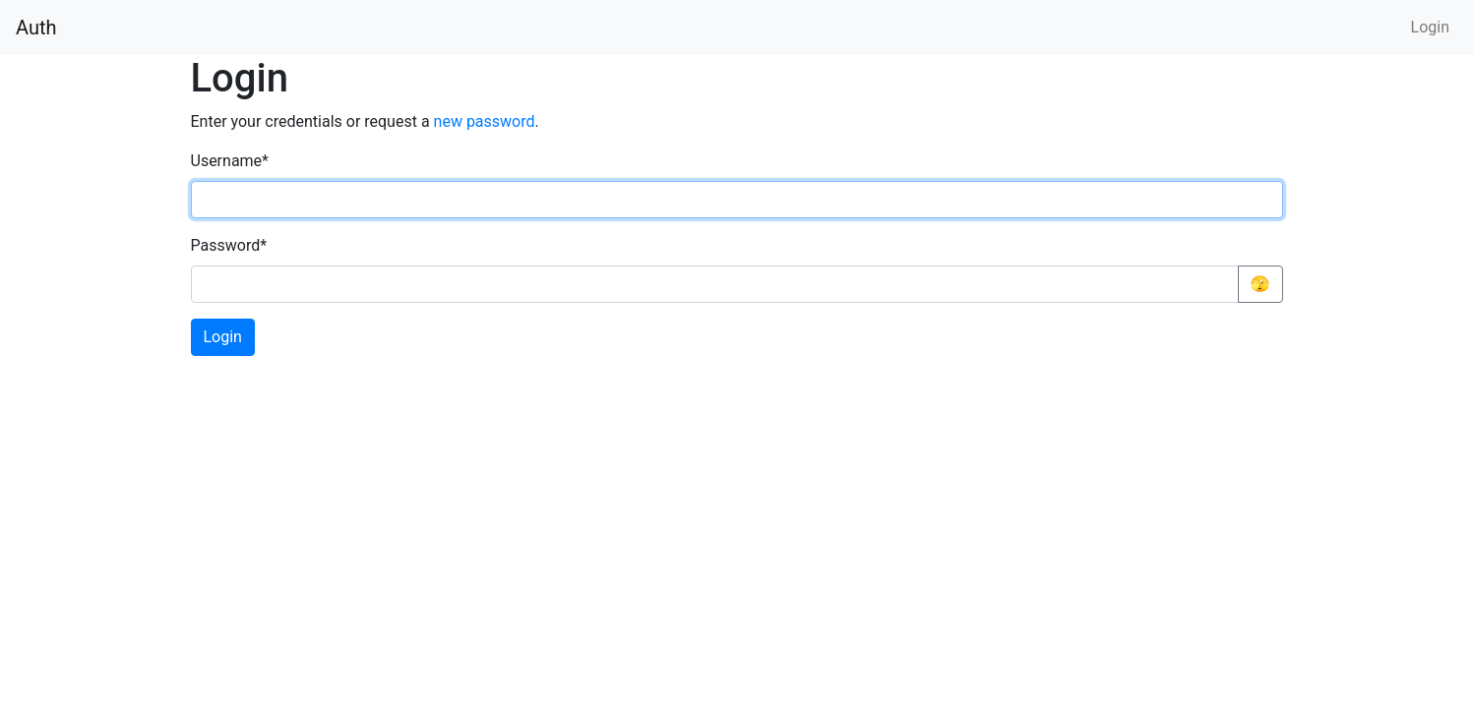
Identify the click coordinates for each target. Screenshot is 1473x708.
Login (1430, 27)
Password (229, 245)
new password (484, 121)
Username (230, 160)
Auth (36, 27)
